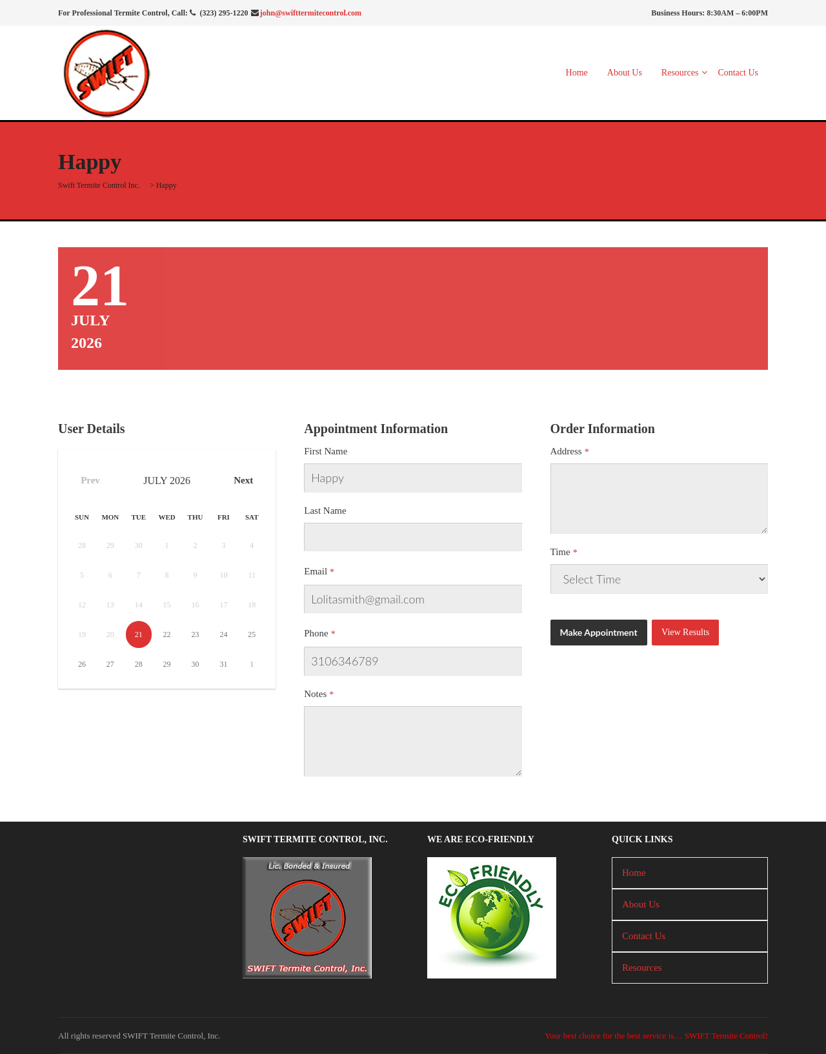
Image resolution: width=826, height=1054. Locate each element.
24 (223, 634)
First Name (325, 451)
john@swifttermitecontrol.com (310, 12)
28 (139, 664)
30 (195, 664)
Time (560, 552)
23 (195, 634)
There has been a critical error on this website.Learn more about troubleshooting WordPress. (659, 579)
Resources (680, 72)
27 (110, 664)
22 (167, 634)
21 (139, 634)
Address (566, 451)
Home (577, 72)
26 (82, 664)
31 (223, 664)
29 (167, 664)
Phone (316, 633)
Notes (315, 694)
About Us (624, 72)
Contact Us (738, 72)
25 (252, 634)
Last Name (325, 510)
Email (315, 571)
